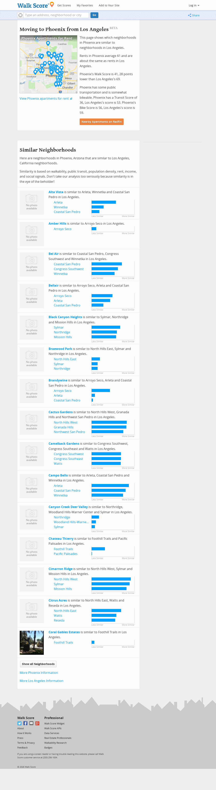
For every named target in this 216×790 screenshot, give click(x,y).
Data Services (51, 733)
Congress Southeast (68, 459)
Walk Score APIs (53, 728)
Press (20, 738)
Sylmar (59, 327)
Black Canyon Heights (65, 317)
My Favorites (85, 5)
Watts (58, 463)
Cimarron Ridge (61, 569)
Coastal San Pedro (67, 212)
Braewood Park (60, 349)
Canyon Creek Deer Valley (68, 507)
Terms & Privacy (26, 743)
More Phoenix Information (39, 673)
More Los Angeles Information (41, 681)
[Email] (31, 723)
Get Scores (64, 5)
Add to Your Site (109, 5)
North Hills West (66, 422)
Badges (48, 747)
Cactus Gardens (61, 412)
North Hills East (65, 359)
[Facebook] (25, 723)
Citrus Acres (58, 600)
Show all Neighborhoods (38, 664)
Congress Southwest (69, 269)
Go (94, 15)
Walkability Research (55, 743)
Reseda (59, 620)
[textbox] (56, 15)
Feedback (22, 747)
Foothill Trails (63, 549)
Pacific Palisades (66, 554)
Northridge (62, 332)
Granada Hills (63, 427)
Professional (53, 718)
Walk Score (25, 718)
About (20, 728)
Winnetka (61, 207)
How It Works (24, 733)
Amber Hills (57, 223)
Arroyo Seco (63, 229)
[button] (20, 15)
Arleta (58, 202)
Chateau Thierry (61, 539)
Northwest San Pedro (69, 432)
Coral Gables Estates (64, 632)
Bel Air (54, 254)
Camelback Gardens (64, 443)
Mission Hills (63, 337)
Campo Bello (58, 475)
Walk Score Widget (54, 723)
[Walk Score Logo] (35, 5)
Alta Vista (56, 192)
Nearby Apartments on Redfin (102, 121)
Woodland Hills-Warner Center (76, 522)
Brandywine (58, 380)
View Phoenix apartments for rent (44, 98)
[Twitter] (19, 723)
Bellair (54, 285)
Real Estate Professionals (57, 738)
